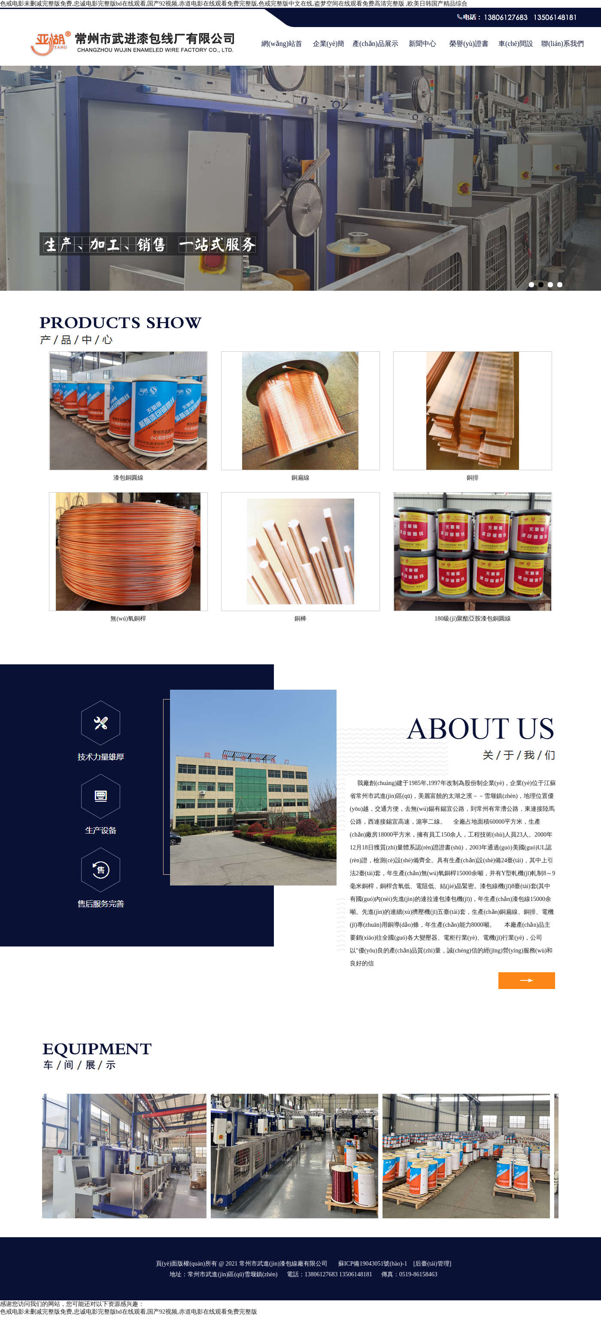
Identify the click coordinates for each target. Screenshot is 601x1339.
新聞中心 (422, 43)
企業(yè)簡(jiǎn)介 (329, 48)
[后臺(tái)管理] (432, 1263)
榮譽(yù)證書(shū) (469, 48)
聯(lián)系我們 (562, 43)
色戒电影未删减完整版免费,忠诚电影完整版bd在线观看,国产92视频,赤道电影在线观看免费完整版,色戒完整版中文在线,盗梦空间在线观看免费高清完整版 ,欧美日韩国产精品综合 (233, 3)
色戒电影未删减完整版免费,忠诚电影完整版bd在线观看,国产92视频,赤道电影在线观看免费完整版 (128, 1312)
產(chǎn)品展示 (375, 43)
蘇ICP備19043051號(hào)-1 (372, 1263)
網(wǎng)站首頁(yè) (281, 48)
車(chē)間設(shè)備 (515, 48)
